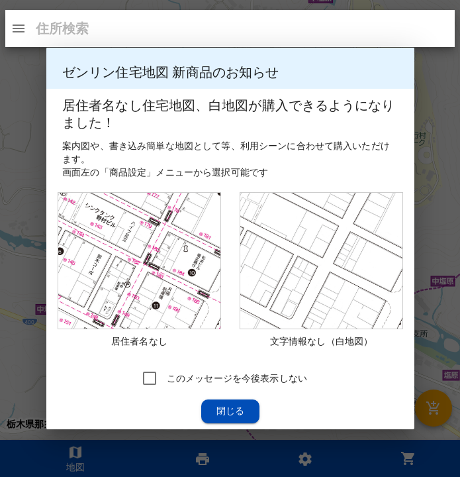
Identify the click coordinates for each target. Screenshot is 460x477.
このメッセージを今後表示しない (236, 378)
